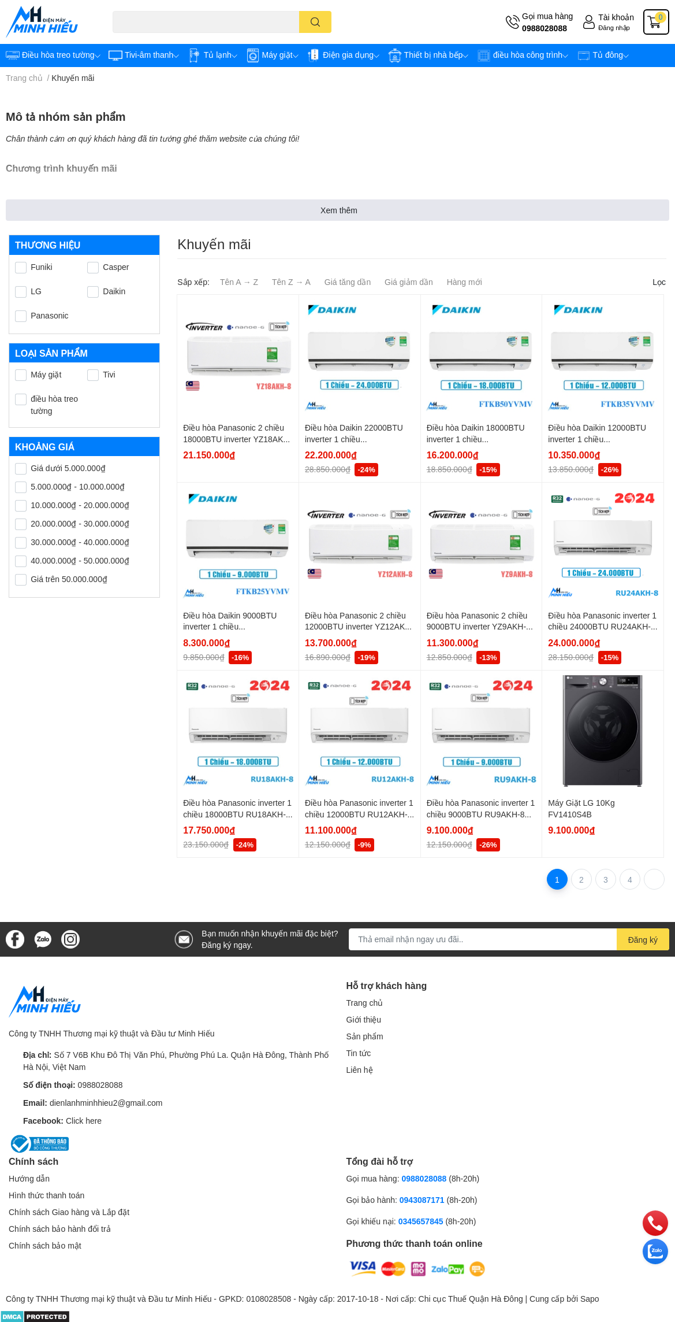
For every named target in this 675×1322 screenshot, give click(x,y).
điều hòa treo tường (54, 405)
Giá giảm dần (409, 282)
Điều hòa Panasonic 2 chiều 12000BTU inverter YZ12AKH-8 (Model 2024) (359, 626)
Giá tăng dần (348, 282)
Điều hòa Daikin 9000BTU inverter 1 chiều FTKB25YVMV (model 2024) (234, 626)
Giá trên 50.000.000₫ (69, 579)
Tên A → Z (239, 282)
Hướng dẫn (29, 1178)
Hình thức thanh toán (46, 1195)
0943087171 (422, 1200)
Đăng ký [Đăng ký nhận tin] (643, 940)
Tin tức (358, 1053)
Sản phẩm (364, 1036)
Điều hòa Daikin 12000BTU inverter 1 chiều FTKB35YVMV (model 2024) (599, 439)
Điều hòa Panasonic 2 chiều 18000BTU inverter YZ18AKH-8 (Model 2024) (237, 439)
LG (36, 291)
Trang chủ (364, 1003)
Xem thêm (338, 210)
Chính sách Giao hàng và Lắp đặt (69, 1212)
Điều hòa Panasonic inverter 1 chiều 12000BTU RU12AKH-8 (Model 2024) (359, 814)
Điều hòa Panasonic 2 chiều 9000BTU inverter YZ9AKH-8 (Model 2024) (479, 626)
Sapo (589, 1299)
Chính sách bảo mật (45, 1245)
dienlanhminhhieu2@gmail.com (106, 1103)
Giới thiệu (364, 1019)
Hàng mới (464, 282)
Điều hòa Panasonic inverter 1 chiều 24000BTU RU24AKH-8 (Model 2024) (602, 626)
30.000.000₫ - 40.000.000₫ (80, 542)
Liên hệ (359, 1070)
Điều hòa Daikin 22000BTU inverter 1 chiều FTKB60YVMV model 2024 (354, 439)
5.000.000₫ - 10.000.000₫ (78, 486)
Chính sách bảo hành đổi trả (60, 1229)
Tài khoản (616, 17)
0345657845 (420, 1221)
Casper (116, 267)
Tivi (109, 374)
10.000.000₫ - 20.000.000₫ (80, 505)
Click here (84, 1120)
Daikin (114, 291)
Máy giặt (46, 374)
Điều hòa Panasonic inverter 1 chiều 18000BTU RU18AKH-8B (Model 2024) (237, 814)
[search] (315, 22)
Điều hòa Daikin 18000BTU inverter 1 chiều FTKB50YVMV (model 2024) (478, 439)
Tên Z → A (291, 282)
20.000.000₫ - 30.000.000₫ (80, 523)
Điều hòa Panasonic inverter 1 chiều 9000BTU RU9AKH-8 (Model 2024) (481, 814)
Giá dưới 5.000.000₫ (68, 468)
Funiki (41, 267)
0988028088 (544, 28)
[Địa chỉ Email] (509, 939)
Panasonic (49, 315)
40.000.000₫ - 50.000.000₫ (80, 560)
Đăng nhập (614, 27)
